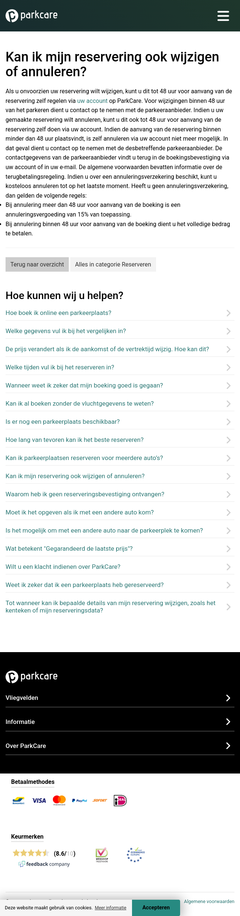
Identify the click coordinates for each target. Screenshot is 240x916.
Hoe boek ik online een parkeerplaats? (58, 312)
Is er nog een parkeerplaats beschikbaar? (63, 421)
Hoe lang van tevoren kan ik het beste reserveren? (74, 439)
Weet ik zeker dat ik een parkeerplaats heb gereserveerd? (85, 584)
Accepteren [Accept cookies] (156, 908)
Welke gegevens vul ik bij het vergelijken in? (66, 331)
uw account (92, 100)
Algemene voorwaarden (209, 901)
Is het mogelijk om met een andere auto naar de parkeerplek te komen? (104, 530)
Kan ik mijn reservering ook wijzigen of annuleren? (75, 476)
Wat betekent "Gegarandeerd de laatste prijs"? (69, 548)
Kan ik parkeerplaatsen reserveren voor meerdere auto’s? (84, 458)
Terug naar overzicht (37, 264)
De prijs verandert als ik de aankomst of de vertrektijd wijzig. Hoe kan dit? (107, 349)
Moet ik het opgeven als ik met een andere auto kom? (80, 512)
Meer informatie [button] (110, 907)
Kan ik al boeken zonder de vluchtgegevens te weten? (80, 403)
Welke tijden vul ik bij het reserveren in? (60, 367)
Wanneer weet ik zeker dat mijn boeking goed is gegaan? (84, 385)
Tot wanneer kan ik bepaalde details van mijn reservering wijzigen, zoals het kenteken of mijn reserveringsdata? (111, 606)
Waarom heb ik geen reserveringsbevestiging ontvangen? (85, 494)
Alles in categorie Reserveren (113, 264)
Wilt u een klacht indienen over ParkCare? (63, 566)
